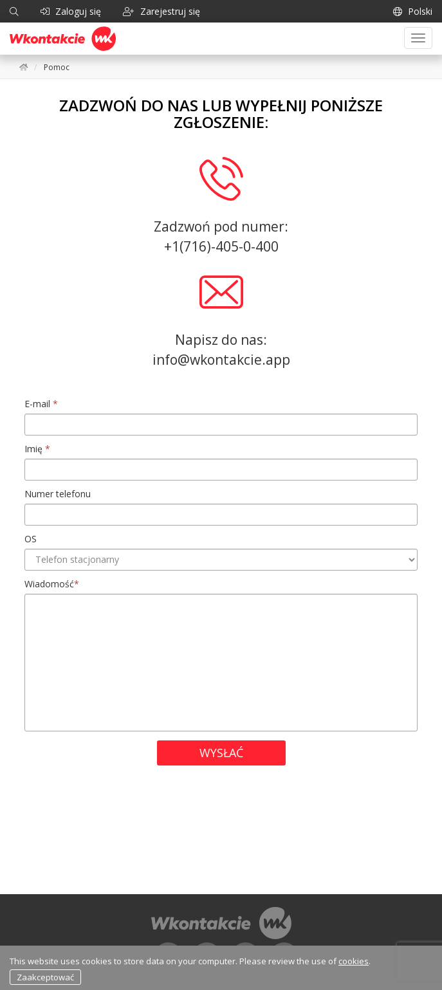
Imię (37, 449)
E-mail (41, 404)
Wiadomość (51, 584)
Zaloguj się (71, 11)
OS (30, 539)
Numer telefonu (57, 494)
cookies (353, 961)
